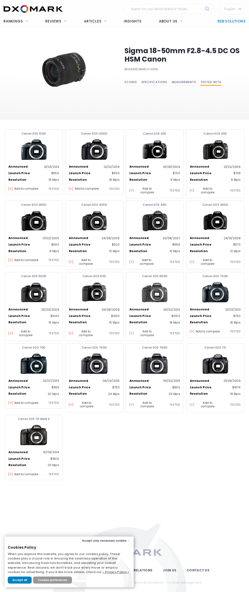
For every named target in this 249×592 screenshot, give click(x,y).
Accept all (19, 580)
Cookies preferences (52, 580)
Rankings (16, 21)
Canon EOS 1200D (94, 134)
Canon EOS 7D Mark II (34, 419)
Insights (132, 21)
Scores (130, 82)
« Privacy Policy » (116, 572)
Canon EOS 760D (155, 347)
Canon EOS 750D (94, 347)
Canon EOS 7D (215, 347)
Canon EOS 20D (154, 134)
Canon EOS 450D (215, 205)
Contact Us (198, 570)
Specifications (154, 82)
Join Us (169, 570)
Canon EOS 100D (34, 134)
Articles (95, 21)
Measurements (184, 82)
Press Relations (137, 570)
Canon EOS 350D (33, 205)
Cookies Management (184, 583)
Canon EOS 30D (215, 134)
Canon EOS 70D (34, 347)
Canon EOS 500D (34, 276)
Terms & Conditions (148, 583)
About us (171, 21)
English (229, 9)
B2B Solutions (231, 21)
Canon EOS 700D (215, 276)
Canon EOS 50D (94, 276)
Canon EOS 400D (94, 205)
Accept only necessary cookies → (106, 541)
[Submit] (207, 9)
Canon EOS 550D (155, 276)
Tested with (210, 82)
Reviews (56, 21)
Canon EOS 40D (155, 205)
